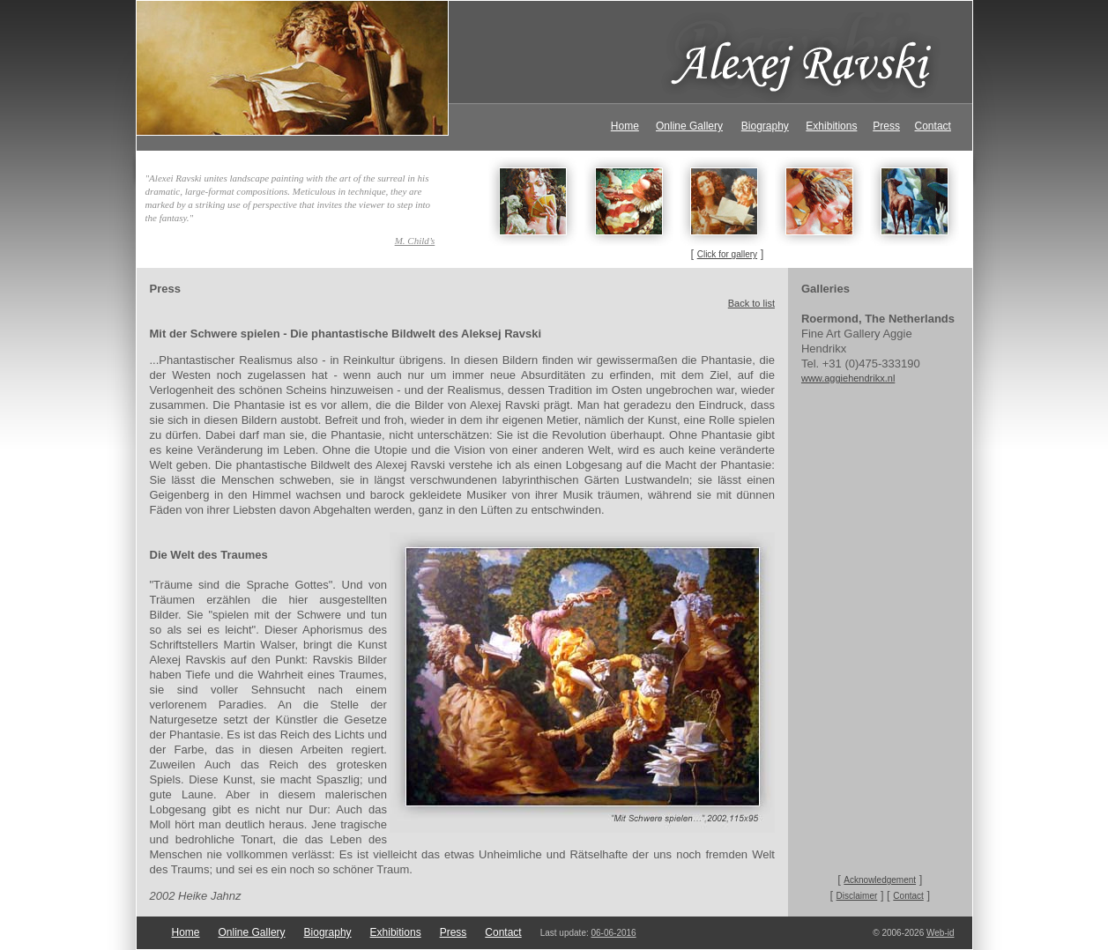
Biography (765, 126)
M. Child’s (415, 240)
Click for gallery (727, 254)
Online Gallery (689, 126)
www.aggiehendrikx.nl (848, 378)
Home (625, 126)
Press (886, 126)
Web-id (940, 933)
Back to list (751, 303)
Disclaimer (857, 896)
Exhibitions (831, 126)
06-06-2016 (613, 933)
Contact (933, 126)
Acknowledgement (880, 880)
